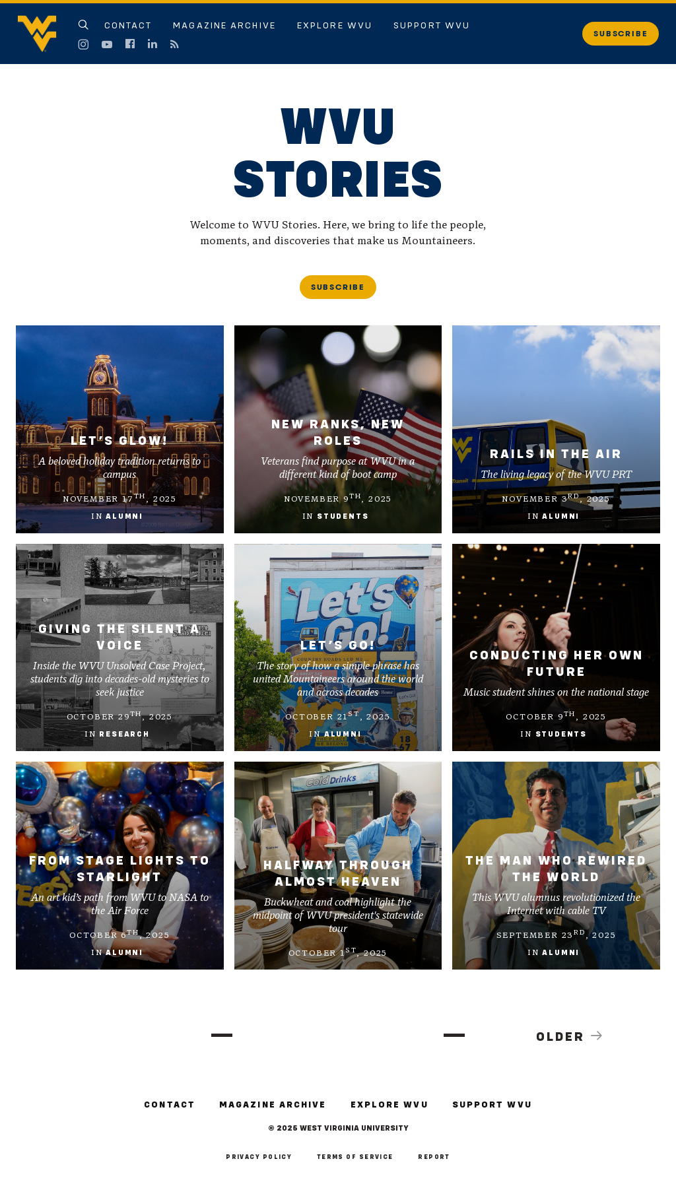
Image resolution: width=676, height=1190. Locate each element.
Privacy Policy (259, 1157)
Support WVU (431, 25)
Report (434, 1157)
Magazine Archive (224, 25)
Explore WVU (334, 25)
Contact (128, 25)
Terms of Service (355, 1157)
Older (570, 1035)
